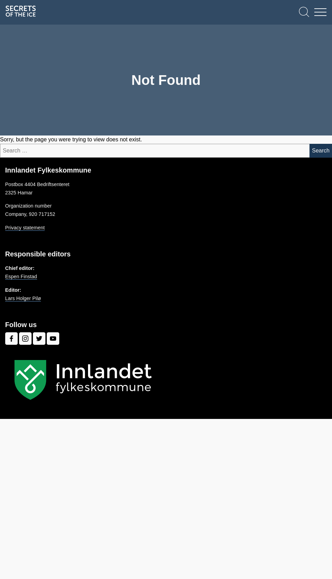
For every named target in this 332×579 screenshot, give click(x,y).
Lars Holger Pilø (23, 298)
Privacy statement (25, 227)
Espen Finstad (21, 276)
